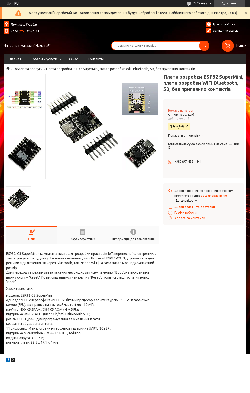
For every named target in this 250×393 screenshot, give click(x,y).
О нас (73, 59)
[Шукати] (204, 46)
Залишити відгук (225, 30)
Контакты (96, 59)
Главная (15, 59)
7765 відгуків (202, 3)
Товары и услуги (44, 59)
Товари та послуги (27, 69)
